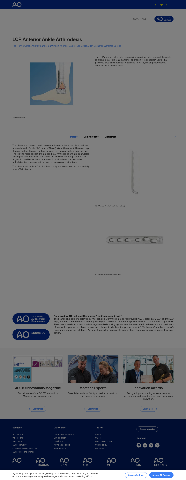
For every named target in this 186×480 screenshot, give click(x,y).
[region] (93, 475)
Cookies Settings (136, 475)
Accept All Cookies (161, 475)
